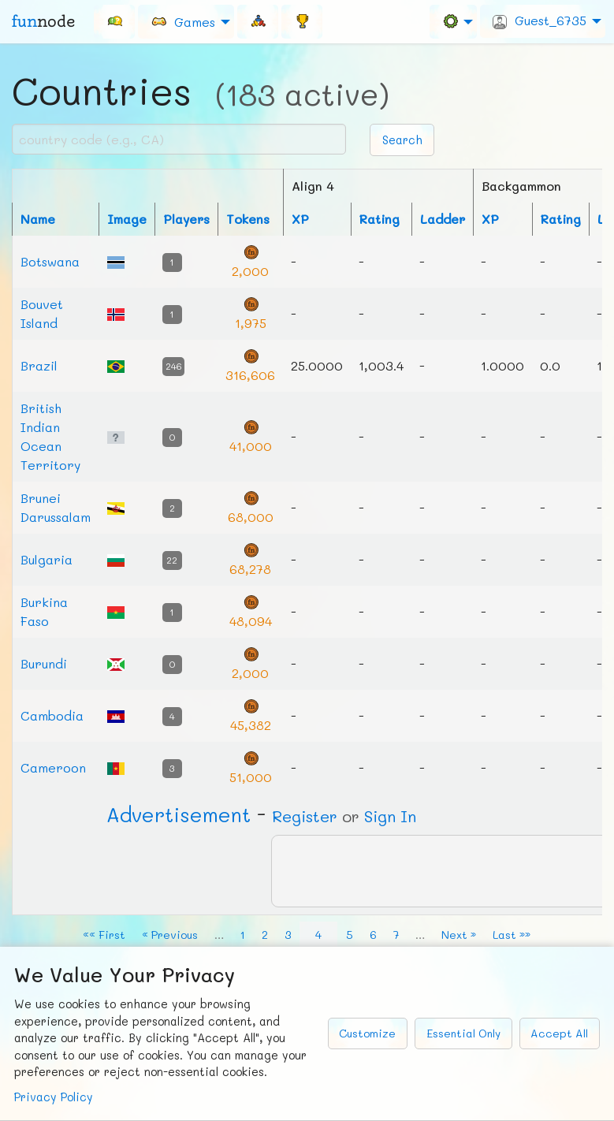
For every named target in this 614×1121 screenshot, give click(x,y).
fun (43, 21)
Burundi (43, 663)
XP (300, 218)
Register (304, 816)
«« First (104, 934)
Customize (367, 1033)
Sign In (390, 816)
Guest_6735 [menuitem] (539, 20)
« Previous (170, 934)
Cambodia (52, 715)
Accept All (559, 1033)
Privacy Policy (53, 1096)
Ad (178, 814)
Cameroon (53, 767)
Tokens (248, 218)
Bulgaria (46, 559)
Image (127, 218)
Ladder (442, 218)
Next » (458, 934)
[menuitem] (114, 21)
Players (186, 218)
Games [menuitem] (183, 21)
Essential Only (463, 1033)
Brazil (39, 365)
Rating (379, 218)
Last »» (511, 934)
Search (402, 139)
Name (37, 218)
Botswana (50, 261)
